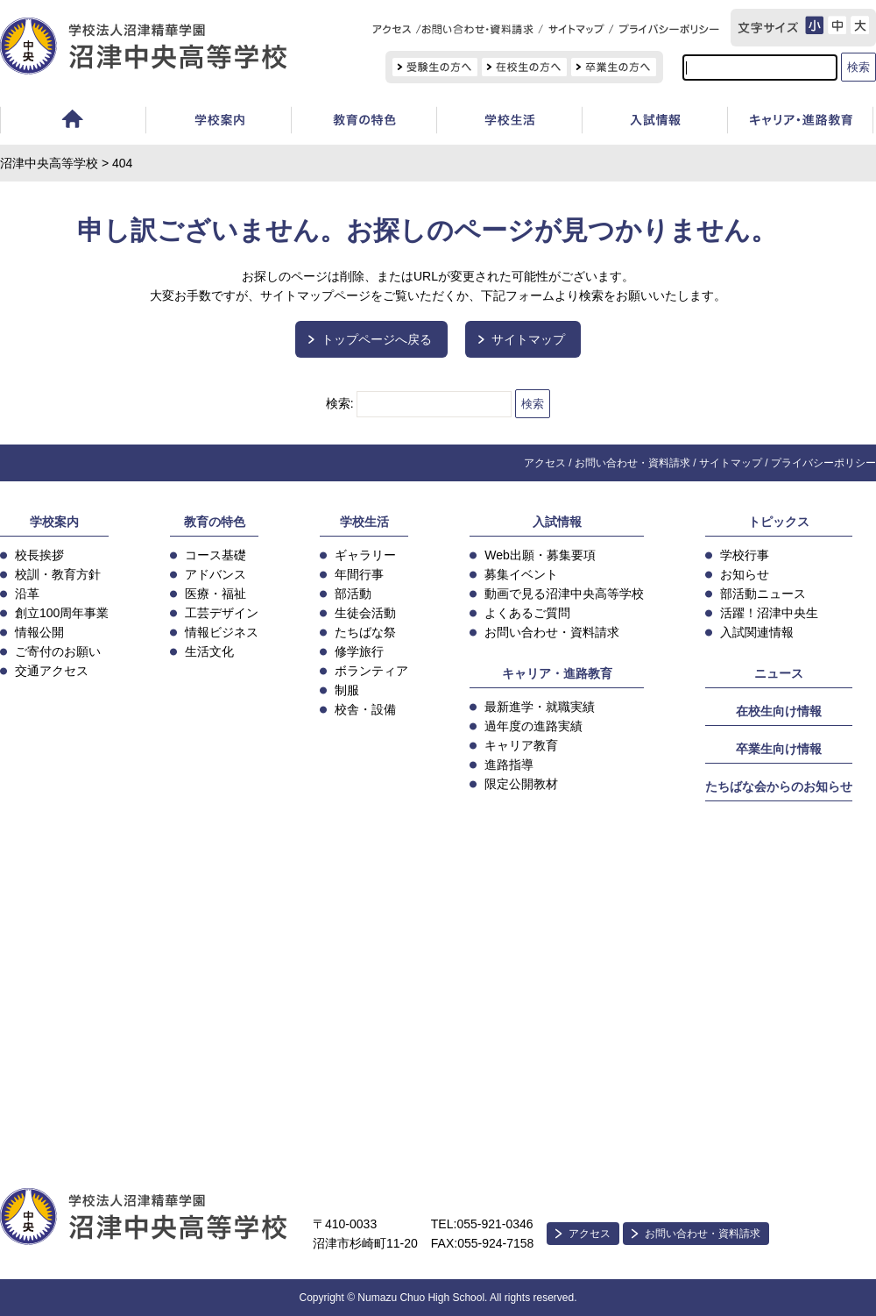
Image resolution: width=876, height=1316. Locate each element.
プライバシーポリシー (823, 463)
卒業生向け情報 (779, 749)
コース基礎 (215, 555)
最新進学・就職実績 (539, 707)
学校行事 (744, 555)
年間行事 (359, 574)
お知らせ (744, 574)
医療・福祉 (215, 594)
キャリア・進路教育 (557, 673)
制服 (347, 690)
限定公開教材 (521, 784)
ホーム (72, 122)
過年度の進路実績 (533, 726)
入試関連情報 (757, 632)
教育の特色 (214, 522)
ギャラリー (365, 555)
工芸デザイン (221, 613)
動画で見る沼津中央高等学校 (564, 594)
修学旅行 (359, 651)
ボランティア (371, 671)
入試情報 (654, 122)
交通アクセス (51, 671)
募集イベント (521, 574)
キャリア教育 (521, 745)
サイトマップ (528, 339)
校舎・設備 (365, 709)
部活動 (353, 594)
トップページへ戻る (376, 339)
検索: (340, 403)
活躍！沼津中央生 (769, 613)
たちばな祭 (365, 632)
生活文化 (209, 651)
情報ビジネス (221, 632)
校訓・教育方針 (58, 574)
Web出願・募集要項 (540, 555)
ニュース (778, 673)
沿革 (27, 594)
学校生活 (509, 122)
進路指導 (508, 765)
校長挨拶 (39, 555)
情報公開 (39, 632)
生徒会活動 (365, 613)
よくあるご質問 (527, 613)
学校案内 (218, 122)
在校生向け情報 (779, 711)
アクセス (545, 463)
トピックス (778, 522)
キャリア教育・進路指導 (800, 122)
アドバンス (215, 574)
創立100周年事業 (62, 613)
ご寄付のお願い (58, 651)
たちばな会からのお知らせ (778, 786)
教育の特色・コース (363, 122)
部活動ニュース (763, 594)
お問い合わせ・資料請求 (632, 463)
